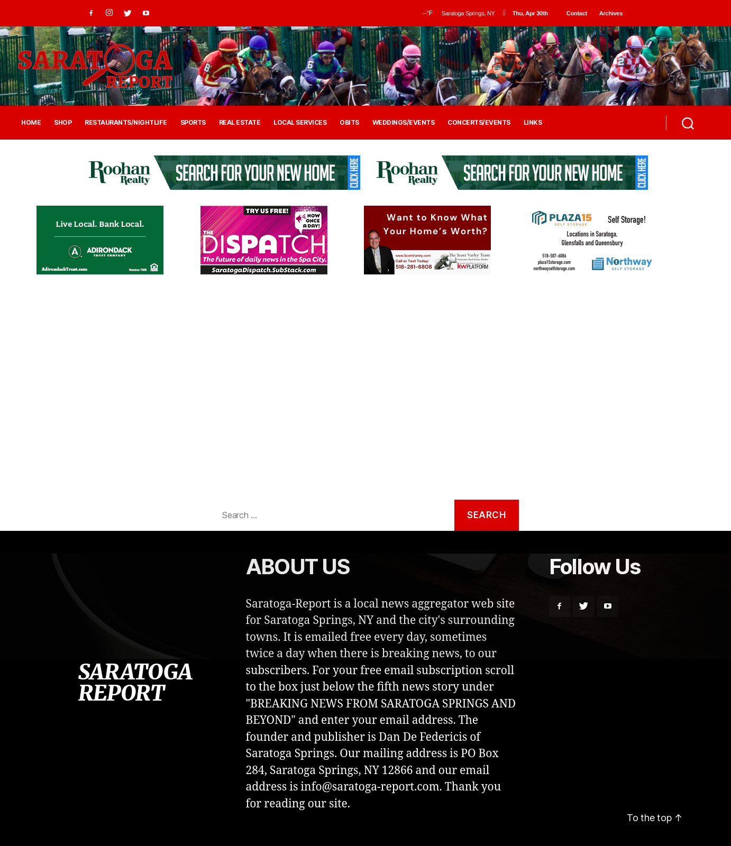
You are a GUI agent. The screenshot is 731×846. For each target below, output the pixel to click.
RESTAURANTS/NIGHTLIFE (126, 122)
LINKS (533, 122)
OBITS (349, 122)
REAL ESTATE (240, 122)
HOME (31, 122)
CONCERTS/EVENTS (478, 122)
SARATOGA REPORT (134, 682)
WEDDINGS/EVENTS (403, 122)
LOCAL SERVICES (299, 122)
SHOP (62, 122)
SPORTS (193, 122)
